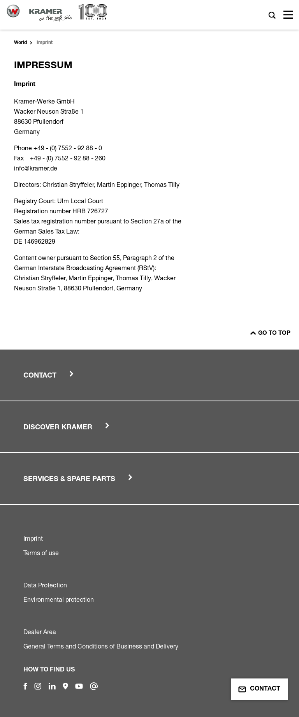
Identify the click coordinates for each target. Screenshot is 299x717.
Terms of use (41, 553)
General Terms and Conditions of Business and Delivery (100, 646)
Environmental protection (58, 599)
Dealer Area (39, 632)
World (20, 42)
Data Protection (45, 585)
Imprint (33, 538)
